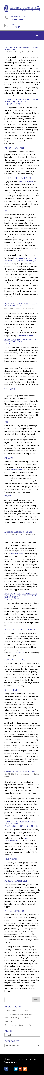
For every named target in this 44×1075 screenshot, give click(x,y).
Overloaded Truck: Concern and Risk (18, 1025)
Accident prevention (24, 774)
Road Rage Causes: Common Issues (18, 1014)
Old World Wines (15, 470)
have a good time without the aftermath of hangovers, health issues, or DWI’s (20, 261)
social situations (17, 553)
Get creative (19, 653)
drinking (18, 52)
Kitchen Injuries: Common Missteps (17, 1010)
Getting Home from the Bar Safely (21, 771)
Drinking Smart (27, 52)
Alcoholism (20, 534)
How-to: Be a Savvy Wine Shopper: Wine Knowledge (20, 305)
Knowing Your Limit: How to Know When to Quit (21, 48)
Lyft (31, 871)
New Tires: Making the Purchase (16, 1018)
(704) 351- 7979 (17, 19)
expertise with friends (27, 335)
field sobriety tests (26, 182)
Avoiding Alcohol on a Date (18, 532)
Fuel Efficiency (9, 1021)
